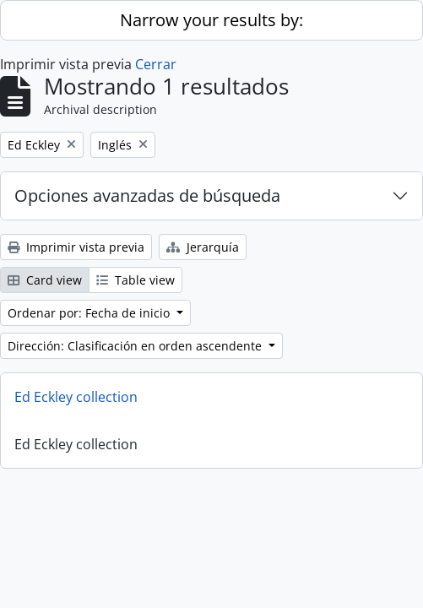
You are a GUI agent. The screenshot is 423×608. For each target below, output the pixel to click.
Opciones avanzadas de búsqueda (147, 195)
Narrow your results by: (211, 19)
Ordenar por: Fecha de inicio (90, 313)
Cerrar (155, 64)
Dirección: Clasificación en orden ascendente (136, 346)
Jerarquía (202, 247)
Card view (45, 280)
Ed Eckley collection (76, 397)
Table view (135, 280)
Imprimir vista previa (76, 247)
